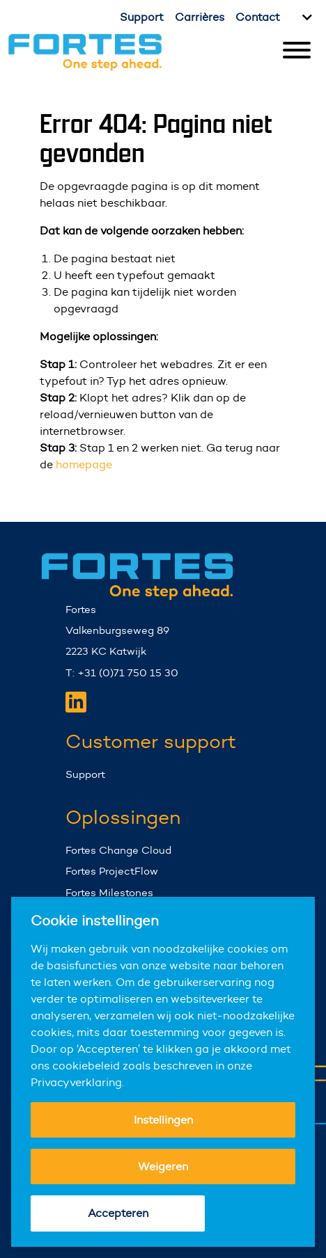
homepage (84, 464)
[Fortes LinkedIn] (75, 702)
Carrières (199, 17)
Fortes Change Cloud (118, 850)
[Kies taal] (305, 17)
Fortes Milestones (109, 892)
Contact (257, 17)
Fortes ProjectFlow (111, 870)
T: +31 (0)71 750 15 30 (121, 672)
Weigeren (163, 1166)
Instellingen (163, 1119)
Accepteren (118, 1213)
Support (142, 17)
